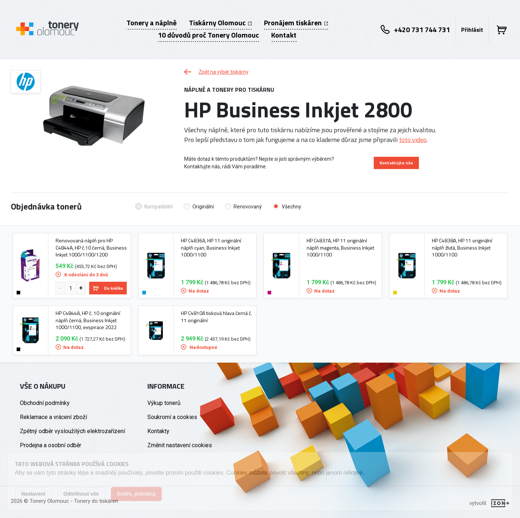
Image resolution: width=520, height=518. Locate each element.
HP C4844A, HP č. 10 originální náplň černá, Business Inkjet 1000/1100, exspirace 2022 (88, 320)
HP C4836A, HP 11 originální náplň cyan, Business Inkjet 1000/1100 (211, 247)
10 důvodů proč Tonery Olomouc (208, 35)
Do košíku (108, 288)
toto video (412, 139)
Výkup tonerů (164, 403)
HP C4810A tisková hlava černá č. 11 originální (216, 317)
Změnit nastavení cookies (179, 445)
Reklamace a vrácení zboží (53, 417)
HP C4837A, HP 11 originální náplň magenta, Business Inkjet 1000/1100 (340, 247)
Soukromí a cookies (172, 417)
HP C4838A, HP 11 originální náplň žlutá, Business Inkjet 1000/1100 (462, 247)
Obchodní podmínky (45, 403)
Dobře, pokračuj (136, 494)
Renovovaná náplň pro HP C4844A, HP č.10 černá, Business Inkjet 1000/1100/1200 (91, 247)
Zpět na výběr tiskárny (216, 72)
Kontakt (283, 35)
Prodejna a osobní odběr (50, 445)
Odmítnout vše (81, 494)
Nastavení (33, 494)
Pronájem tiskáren (296, 22)
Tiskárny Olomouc (220, 22)
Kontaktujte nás (396, 162)
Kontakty (158, 431)
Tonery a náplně (151, 22)
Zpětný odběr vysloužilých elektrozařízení (72, 431)
